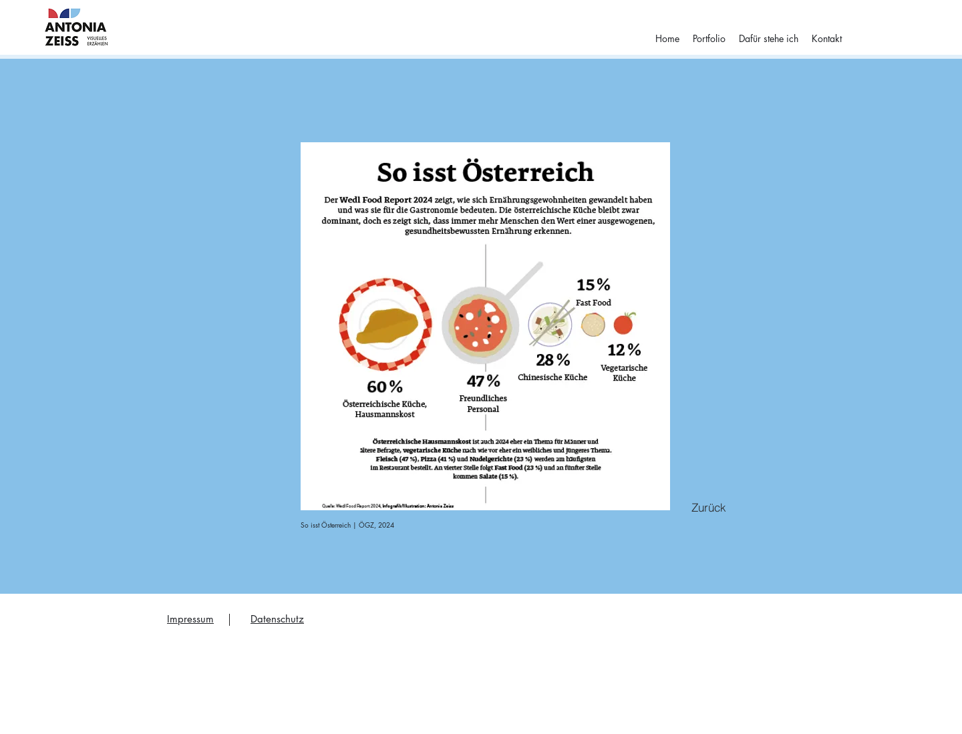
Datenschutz (277, 618)
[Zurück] (708, 507)
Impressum (190, 618)
